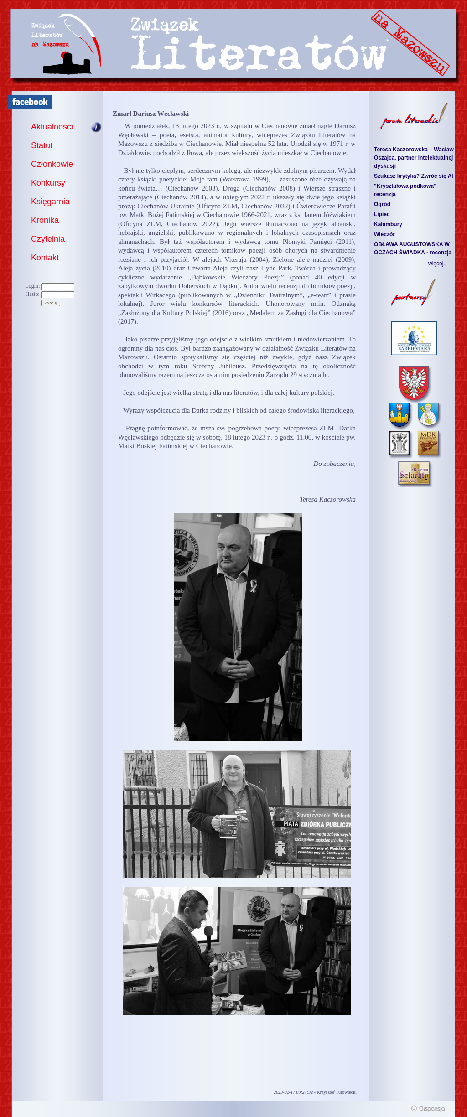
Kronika (45, 220)
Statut (41, 145)
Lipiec (382, 214)
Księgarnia (50, 201)
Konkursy (48, 182)
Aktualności (52, 126)
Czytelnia (48, 238)
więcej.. (437, 263)
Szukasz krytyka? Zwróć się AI (413, 176)
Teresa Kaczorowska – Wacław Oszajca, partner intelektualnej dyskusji (414, 157)
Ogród (382, 204)
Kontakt (45, 257)
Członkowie (52, 164)
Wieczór (384, 234)
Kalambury (388, 224)
